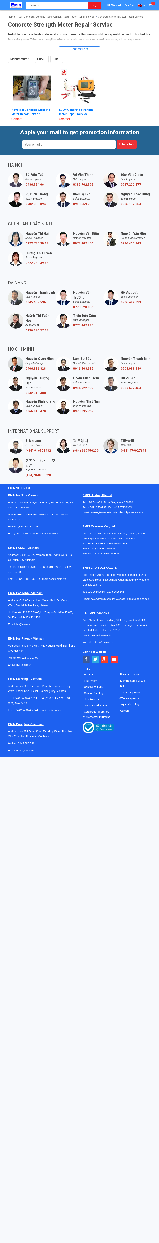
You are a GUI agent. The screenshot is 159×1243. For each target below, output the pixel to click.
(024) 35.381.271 (49, 506)
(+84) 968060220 (38, 467)
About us (89, 666)
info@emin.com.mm (103, 540)
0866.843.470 (35, 403)
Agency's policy (129, 696)
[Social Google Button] (104, 651)
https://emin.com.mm (106, 545)
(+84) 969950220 (86, 443)
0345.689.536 (35, 294)
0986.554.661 (35, 177)
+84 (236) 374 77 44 (26, 702)
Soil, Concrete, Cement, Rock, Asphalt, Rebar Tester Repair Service (56, 16)
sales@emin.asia (101, 504)
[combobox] (55, 5)
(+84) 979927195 (133, 443)
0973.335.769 (83, 403)
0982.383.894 (35, 196)
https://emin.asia (134, 504)
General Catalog (93, 685)
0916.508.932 (83, 361)
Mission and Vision (95, 697)
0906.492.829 (131, 294)
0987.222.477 (131, 177)
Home (11, 16)
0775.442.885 (83, 318)
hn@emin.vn (51, 525)
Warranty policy (129, 690)
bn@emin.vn (23, 616)
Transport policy (130, 684)
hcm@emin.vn (57, 571)
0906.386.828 (35, 361)
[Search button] (94, 5)
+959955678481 (119, 535)
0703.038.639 (131, 361)
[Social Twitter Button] (95, 651)
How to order (91, 691)
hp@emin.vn (23, 657)
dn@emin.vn (55, 702)
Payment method (130, 666)
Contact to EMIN (93, 679)
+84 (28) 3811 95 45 (26, 571)
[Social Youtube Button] (114, 651)
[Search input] (55, 5)
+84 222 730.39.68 (28, 604)
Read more (78, 49)
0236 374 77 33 (36, 323)
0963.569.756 (83, 196)
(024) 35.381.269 (27, 506)
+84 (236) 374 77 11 (25, 690)
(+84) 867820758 (28, 518)
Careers (124, 703)
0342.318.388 (35, 385)
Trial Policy (90, 673)
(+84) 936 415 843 (61, 604)
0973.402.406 (83, 236)
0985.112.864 (131, 196)
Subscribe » (127, 136)
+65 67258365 (123, 499)
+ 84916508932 (98, 499)
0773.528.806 (83, 299)
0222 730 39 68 (36, 236)
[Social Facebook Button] (86, 651)
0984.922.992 (83, 380)
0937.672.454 (131, 380)
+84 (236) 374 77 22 (51, 690)
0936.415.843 (131, 236)
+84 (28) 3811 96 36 (24, 559)
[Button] (3, 5)
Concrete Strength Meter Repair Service (120, 16)
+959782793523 (98, 535)
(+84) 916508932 (38, 443)
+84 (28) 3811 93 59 (49, 559)
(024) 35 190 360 (24, 525)
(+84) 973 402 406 (29, 609)
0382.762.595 (83, 177)
